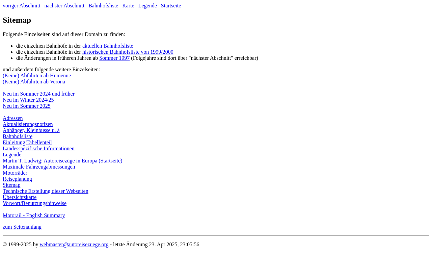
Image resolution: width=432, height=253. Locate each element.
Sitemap (11, 185)
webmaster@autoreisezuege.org (73, 244)
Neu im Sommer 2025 (27, 106)
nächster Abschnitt (65, 5)
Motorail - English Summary (34, 215)
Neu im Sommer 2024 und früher (39, 94)
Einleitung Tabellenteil (27, 142)
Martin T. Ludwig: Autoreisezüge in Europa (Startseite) (62, 160)
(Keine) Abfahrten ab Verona (34, 81)
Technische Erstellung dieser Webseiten (45, 191)
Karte (128, 5)
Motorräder (15, 173)
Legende (147, 5)
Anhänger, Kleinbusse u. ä (31, 130)
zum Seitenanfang (22, 227)
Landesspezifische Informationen (39, 148)
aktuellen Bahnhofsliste (107, 46)
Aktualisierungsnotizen (28, 124)
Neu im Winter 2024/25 (28, 100)
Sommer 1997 (114, 58)
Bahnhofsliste (103, 5)
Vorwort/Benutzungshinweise (34, 203)
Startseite (171, 5)
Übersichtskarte (19, 197)
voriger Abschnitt (21, 5)
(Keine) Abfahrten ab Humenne (37, 75)
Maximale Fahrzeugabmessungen (39, 167)
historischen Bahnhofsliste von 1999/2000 (127, 52)
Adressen (13, 118)
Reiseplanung (17, 179)
